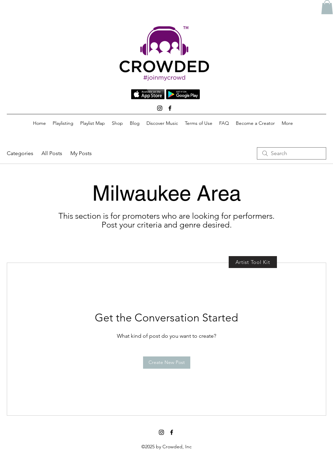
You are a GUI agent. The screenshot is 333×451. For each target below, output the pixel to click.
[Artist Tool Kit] (253, 262)
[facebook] (169, 108)
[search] (291, 153)
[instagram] (159, 108)
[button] (327, 7)
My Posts (81, 153)
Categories (20, 153)
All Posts (51, 153)
